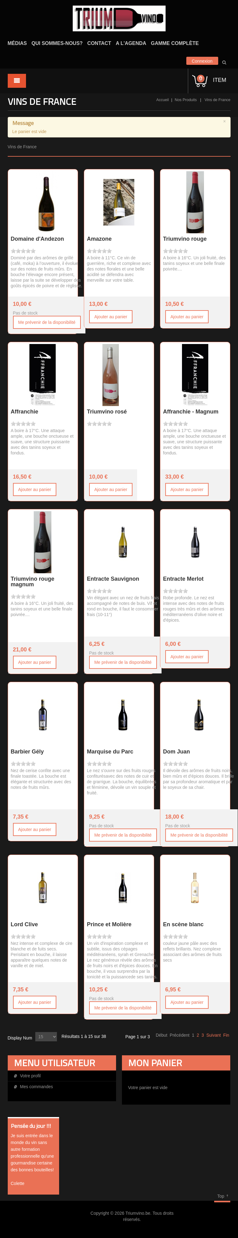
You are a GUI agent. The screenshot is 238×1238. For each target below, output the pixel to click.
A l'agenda (131, 43)
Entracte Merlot (183, 579)
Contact (99, 43)
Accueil (162, 100)
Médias (17, 43)
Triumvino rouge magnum (32, 581)
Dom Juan (176, 751)
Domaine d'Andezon (37, 239)
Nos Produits (186, 100)
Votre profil (30, 1075)
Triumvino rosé (107, 411)
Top (220, 1196)
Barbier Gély (27, 751)
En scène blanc (183, 924)
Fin (226, 1035)
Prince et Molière (109, 924)
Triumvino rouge (185, 239)
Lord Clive (24, 924)
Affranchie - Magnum (191, 411)
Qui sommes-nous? (57, 43)
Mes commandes (36, 1086)
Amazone (99, 239)
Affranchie (24, 411)
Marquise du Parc (110, 751)
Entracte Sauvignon (113, 579)
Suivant (213, 1035)
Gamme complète (175, 43)
